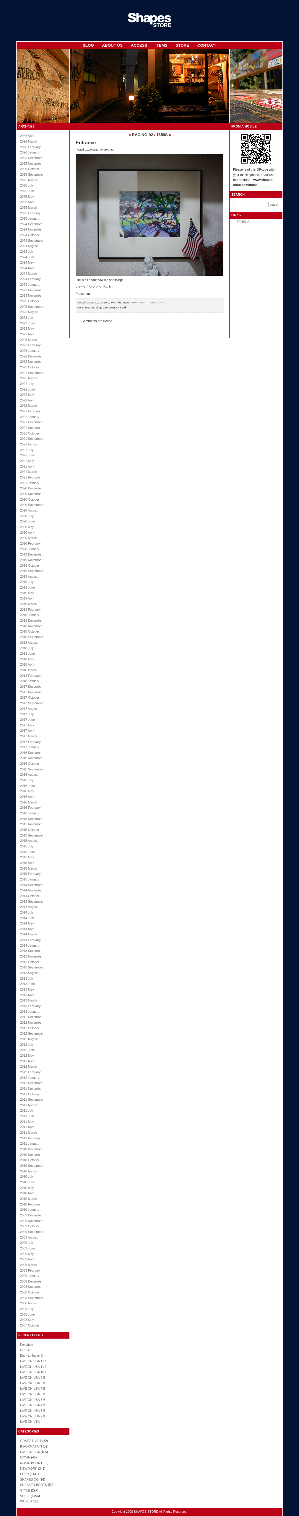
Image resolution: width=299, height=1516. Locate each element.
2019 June (27, 587)
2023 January (29, 350)
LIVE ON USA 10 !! (33, 1372)
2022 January (29, 417)
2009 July (27, 1242)
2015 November (31, 824)
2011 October (29, 1094)
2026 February (30, 147)
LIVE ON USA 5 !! (32, 1399)
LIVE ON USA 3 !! (32, 1410)
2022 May (27, 394)
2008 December (31, 1281)
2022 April (27, 400)
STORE (182, 45)
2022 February (30, 411)
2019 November (31, 560)
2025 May (27, 196)
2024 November (31, 229)
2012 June (27, 1050)
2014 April (27, 929)
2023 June (27, 323)
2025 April (27, 202)
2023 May (27, 328)
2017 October (29, 697)
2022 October (29, 367)
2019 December (31, 554)
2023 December (31, 290)
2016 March (28, 802)
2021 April (27, 466)
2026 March (28, 141)
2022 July (27, 383)
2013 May (27, 989)
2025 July (27, 185)
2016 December (31, 752)
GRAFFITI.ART (30, 1441)
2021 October (29, 433)
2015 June (27, 852)
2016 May (27, 791)
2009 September (31, 1232)
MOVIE (25, 1457)
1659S (162, 135)
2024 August (29, 246)
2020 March (28, 538)
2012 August (29, 1039)
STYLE (25, 1490)
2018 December (31, 620)
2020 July (27, 516)
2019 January (29, 615)
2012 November (31, 1022)
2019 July (27, 582)
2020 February (30, 543)
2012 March (28, 1066)
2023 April (27, 334)
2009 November (31, 1221)
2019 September (31, 571)
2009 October (29, 1226)
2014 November (31, 890)
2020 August (29, 510)
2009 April (27, 1259)
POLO (24, 1474)
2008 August (29, 1303)
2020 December (31, 488)
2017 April (27, 730)
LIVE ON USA (30, 1452)
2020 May (27, 527)
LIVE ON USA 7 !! (32, 1388)
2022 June (27, 389)
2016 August (29, 774)
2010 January (29, 1209)
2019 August (29, 576)
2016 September (31, 769)
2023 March (28, 340)
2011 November (31, 1088)
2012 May (27, 1055)
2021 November (31, 427)
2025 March (28, 207)
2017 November (31, 692)
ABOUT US (112, 45)
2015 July (27, 846)
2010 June (27, 1182)
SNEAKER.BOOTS (33, 1484)
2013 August (29, 973)
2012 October (29, 1028)
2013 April (27, 995)
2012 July (27, 1044)
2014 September (31, 901)
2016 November (31, 758)
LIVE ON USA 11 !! (33, 1366)
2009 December (31, 1215)
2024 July (27, 251)
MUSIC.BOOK (30, 1463)
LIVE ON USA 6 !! (32, 1394)
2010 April (27, 1193)
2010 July (27, 1176)
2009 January (29, 1276)
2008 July (27, 1309)
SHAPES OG (29, 1479)
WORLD (26, 1501)
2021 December (31, 422)
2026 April (27, 136)
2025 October (29, 169)
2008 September (31, 1298)
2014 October (29, 896)
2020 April (27, 532)
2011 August (29, 1105)
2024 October (29, 235)
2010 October (29, 1160)
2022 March (28, 405)
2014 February (30, 940)
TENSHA (243, 221)
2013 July (27, 978)
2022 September (31, 373)
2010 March (28, 1198)
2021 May (27, 461)
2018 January (29, 681)
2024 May (27, 262)
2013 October (29, 962)
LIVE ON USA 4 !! (32, 1405)
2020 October (29, 499)
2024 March (28, 273)
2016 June (27, 786)
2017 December (31, 686)
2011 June (27, 1116)
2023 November (31, 295)
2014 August (29, 907)
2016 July (27, 780)
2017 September (31, 703)
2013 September (31, 967)
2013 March (28, 1000)
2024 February (30, 279)
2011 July (27, 1110)
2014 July (27, 912)
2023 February (30, 345)
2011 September (31, 1099)
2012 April (27, 1061)
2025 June (27, 191)
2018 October (29, 631)
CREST (25, 1350)
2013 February (30, 1006)
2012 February (30, 1072)
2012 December (31, 1017)
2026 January (29, 152)
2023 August (29, 312)
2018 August (29, 642)
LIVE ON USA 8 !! (32, 1383)
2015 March (28, 868)
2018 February (30, 675)
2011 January (29, 1143)
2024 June (27, 257)
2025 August (29, 180)
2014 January (29, 945)
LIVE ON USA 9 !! (32, 1377)
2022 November (31, 361)
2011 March (28, 1132)
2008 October (29, 1292)
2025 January (29, 218)
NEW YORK (28, 1468)
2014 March (28, 934)
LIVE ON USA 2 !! (32, 1416)
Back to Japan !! (31, 1355)
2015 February (30, 873)
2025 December (31, 158)
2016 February (30, 807)
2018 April (27, 664)
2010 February (30, 1204)
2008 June (27, 1314)
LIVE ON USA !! (31, 1421)
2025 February (30, 213)
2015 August (29, 840)
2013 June (27, 984)
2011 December (31, 1083)
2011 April (27, 1127)
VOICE (25, 1496)
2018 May (27, 659)
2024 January (29, 284)
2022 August (29, 378)
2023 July (27, 317)
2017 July (27, 714)
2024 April (27, 268)
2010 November (31, 1154)
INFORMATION (31, 1446)
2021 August (29, 444)
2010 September (31, 1165)
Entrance (86, 142)
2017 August (29, 708)
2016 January (29, 813)
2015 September (31, 835)
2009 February (30, 1270)
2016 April (27, 796)
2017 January (29, 747)
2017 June (27, 719)
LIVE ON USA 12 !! (33, 1361)
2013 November (31, 956)
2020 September (31, 505)
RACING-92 (142, 135)
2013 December (31, 951)
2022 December (31, 356)
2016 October (29, 763)
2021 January (29, 483)
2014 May (27, 923)
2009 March (28, 1265)
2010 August (29, 1171)
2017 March (28, 736)
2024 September (31, 240)
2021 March (28, 471)
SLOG (88, 45)
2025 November (31, 163)
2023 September (31, 306)
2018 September (31, 637)
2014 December (31, 885)
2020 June (27, 521)
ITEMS (161, 45)
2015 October (29, 829)
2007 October (29, 1325)
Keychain (26, 1344)
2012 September (31, 1033)
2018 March (28, 670)
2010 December (31, 1149)
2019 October (29, 565)
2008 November (31, 1286)
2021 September (31, 438)
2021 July (27, 450)
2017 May (27, 725)
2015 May (27, 857)
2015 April (27, 863)
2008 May (27, 1319)
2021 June (27, 455)
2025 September (31, 174)
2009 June (27, 1248)
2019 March (28, 604)
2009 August (29, 1237)
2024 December (31, 224)
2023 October (29, 301)
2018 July (27, 648)
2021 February (30, 477)
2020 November (31, 494)
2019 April (27, 598)
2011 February (30, 1138)
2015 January (29, 879)
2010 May (27, 1188)
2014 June (27, 918)
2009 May (27, 1254)
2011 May (27, 1121)
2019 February (30, 609)
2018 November (31, 626)
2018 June (27, 653)
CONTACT (206, 45)
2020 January (29, 549)
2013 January (29, 1011)
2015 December (31, 819)
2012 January (29, 1077)
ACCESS (139, 45)
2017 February (30, 742)
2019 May (27, 593)
